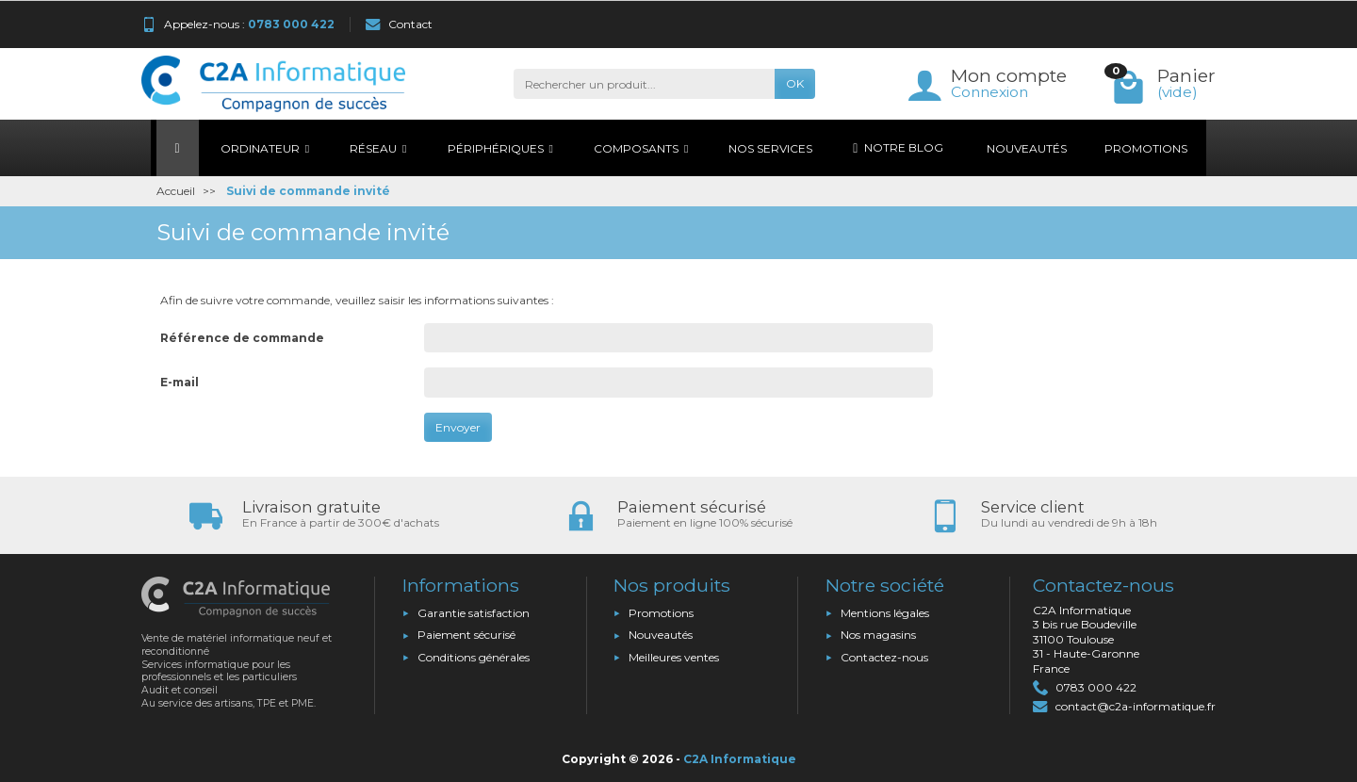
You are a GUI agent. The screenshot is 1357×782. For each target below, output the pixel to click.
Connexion (989, 92)
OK (795, 83)
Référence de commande (242, 338)
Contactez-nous (884, 657)
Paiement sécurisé (466, 634)
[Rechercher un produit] (644, 84)
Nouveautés (661, 634)
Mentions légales (885, 613)
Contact (399, 24)
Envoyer (458, 427)
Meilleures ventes (674, 657)
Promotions (661, 613)
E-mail (179, 382)
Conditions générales (473, 657)
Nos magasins (878, 634)
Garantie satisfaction (473, 613)
